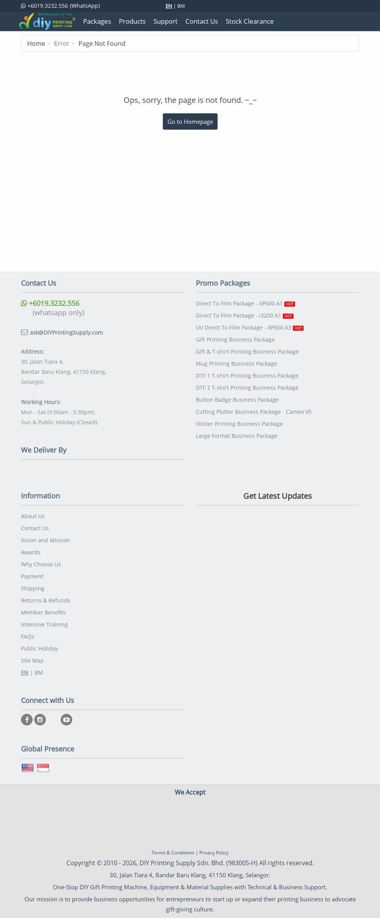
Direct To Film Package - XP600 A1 (245, 303)
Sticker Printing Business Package (239, 423)
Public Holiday (39, 648)
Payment (32, 576)
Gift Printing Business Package (235, 339)
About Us (33, 516)
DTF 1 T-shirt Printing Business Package (247, 375)
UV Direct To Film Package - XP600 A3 (249, 327)
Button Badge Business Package (237, 399)
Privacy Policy (213, 852)
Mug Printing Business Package (236, 363)
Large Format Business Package (236, 435)
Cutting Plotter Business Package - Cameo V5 (254, 411)
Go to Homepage (190, 121)
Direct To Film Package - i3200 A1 (244, 315)
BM (181, 5)
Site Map (32, 660)
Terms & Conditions (173, 852)
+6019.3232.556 (50, 303)
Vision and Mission (45, 540)
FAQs (27, 636)
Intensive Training (44, 624)
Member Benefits (43, 612)
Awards (30, 552)
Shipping (32, 588)
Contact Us (35, 528)
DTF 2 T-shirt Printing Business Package (247, 387)
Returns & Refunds (45, 600)
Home (36, 43)
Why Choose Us (41, 564)
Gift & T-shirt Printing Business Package (247, 351)
